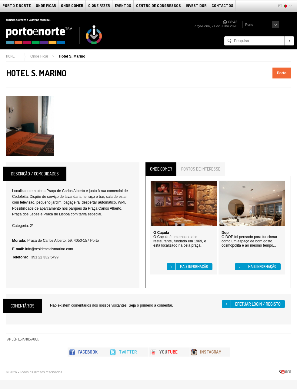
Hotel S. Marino (72, 56)
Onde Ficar (46, 5)
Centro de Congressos (158, 5)
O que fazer (99, 5)
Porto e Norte (16, 5)
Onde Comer (72, 5)
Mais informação (194, 266)
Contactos (222, 5)
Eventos (123, 5)
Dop (225, 233)
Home (10, 56)
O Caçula (161, 233)
